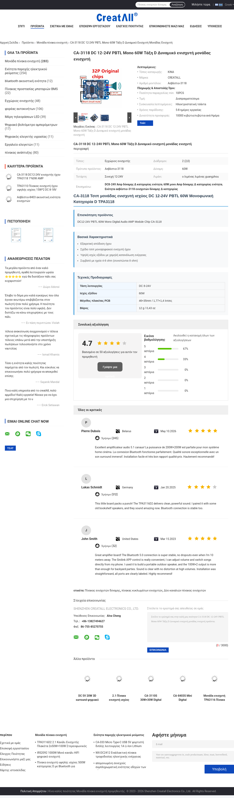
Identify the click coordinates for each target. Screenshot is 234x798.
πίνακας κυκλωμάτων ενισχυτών (142, 590)
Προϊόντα (37, 26)
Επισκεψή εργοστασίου (94, 26)
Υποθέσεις (214, 26)
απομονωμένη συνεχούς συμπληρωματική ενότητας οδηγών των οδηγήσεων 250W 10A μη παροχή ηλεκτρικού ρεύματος (121, 766)
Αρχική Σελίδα (9, 42)
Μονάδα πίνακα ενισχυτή (52, 42)
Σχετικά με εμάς (61, 26)
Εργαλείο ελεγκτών (19, 144)
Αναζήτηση (177, 4)
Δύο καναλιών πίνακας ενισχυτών (185, 590)
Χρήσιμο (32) (109, 546)
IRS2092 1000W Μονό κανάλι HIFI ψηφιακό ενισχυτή (58, 754)
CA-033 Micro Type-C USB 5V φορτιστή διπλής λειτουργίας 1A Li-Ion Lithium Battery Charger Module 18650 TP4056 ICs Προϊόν (122, 745)
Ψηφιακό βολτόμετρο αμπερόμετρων (31, 125)
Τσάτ (142, 123)
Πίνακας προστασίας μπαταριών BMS (31, 89)
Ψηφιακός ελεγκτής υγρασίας (26, 136)
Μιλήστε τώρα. (201, 4)
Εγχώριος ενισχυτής (19, 101)
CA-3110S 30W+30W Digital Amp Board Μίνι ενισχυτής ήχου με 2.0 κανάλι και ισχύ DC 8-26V (150, 698)
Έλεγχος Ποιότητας (129, 26)
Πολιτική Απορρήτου (33, 791)
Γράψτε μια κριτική (110, 368)
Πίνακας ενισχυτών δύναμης (102, 590)
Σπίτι (21, 26)
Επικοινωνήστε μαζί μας (166, 26)
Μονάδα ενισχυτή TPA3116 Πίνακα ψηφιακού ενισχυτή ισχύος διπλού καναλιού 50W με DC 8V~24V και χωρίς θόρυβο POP (214, 698)
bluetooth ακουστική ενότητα (25, 81)
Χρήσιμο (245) (109, 438)
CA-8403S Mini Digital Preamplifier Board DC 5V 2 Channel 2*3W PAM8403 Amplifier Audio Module (182, 698)
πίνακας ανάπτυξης (18, 152)
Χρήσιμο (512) (109, 494)
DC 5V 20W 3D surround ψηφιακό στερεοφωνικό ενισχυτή (87, 698)
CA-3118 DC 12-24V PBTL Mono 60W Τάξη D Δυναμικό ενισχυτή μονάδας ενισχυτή (102, 130)
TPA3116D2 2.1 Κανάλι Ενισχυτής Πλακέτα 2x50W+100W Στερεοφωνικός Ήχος (62, 745)
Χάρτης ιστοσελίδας (13, 770)
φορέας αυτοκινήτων (20, 109)
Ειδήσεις (196, 26)
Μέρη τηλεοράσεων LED (22, 117)
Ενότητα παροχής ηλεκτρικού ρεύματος (119, 735)
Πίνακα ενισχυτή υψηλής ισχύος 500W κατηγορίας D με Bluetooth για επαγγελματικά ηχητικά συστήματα (61, 765)
